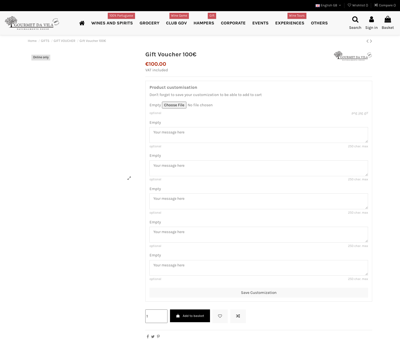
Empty (155, 105)
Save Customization (259, 298)
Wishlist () (358, 5)
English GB (329, 5)
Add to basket (190, 321)
